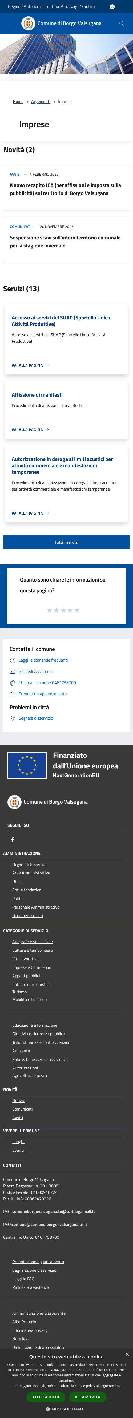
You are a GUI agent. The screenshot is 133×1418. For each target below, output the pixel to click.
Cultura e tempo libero (32, 950)
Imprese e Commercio (31, 967)
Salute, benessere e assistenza (40, 1059)
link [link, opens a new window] (117, 1386)
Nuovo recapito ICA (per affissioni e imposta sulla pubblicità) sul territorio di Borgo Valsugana (65, 189)
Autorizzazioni (25, 1068)
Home (18, 101)
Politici (18, 898)
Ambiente (21, 1051)
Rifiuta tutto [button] (87, 1397)
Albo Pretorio (24, 1321)
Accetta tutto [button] (46, 1397)
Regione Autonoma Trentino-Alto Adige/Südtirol (52, 6)
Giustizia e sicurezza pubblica (38, 1033)
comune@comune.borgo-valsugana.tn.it (49, 1224)
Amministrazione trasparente (39, 1313)
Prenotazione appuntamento (38, 1261)
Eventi (18, 1150)
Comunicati (20, 226)
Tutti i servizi (66, 542)
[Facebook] (12, 839)
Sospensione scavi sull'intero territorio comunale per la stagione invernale (65, 241)
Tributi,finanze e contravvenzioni (42, 1042)
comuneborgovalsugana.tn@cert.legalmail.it (53, 1211)
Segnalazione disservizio (34, 1270)
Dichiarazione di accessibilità (38, 1347)
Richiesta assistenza (30, 1287)
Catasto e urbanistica (31, 984)
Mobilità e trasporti (29, 999)
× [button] (127, 1355)
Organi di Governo (28, 864)
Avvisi (15, 174)
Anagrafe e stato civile (32, 941)
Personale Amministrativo (35, 907)
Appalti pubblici (26, 976)
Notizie (18, 1100)
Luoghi (18, 1141)
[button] (66, 1409)
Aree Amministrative (31, 873)
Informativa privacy (29, 1330)
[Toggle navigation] (10, 23)
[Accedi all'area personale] (112, 7)
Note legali (22, 1339)
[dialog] (66, 1383)
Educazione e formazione (34, 1025)
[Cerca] (122, 23)
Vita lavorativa (25, 958)
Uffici (17, 881)
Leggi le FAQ (23, 1278)
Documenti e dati (27, 915)
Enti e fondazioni (27, 890)
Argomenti (40, 101)
